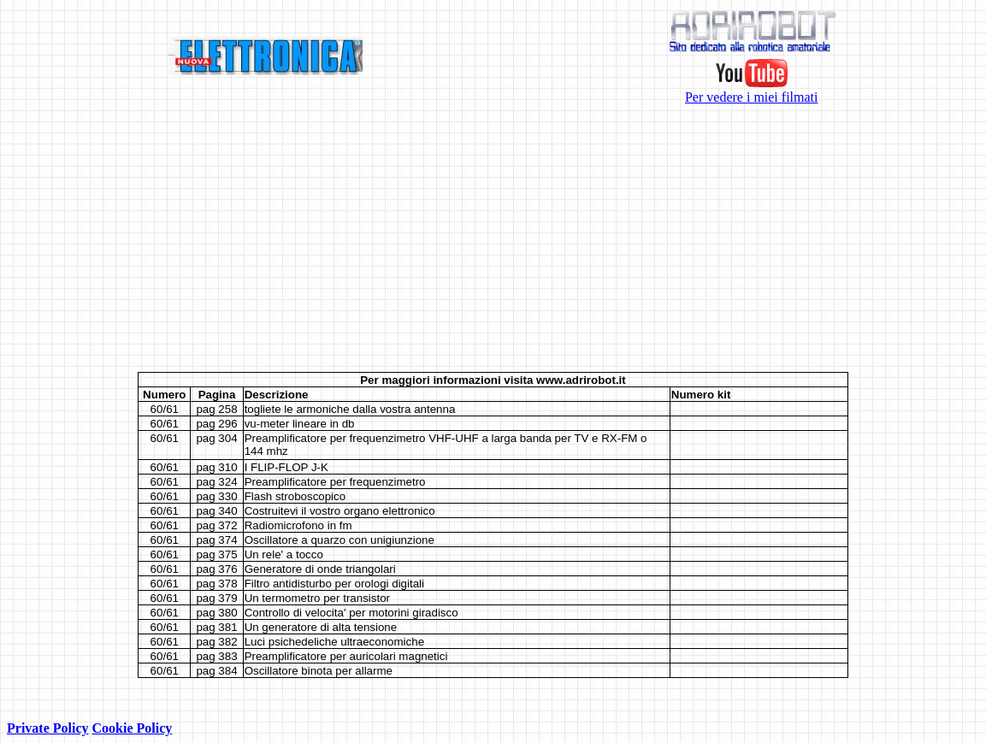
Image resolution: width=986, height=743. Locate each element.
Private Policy (48, 728)
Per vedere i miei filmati (751, 91)
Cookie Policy (132, 728)
